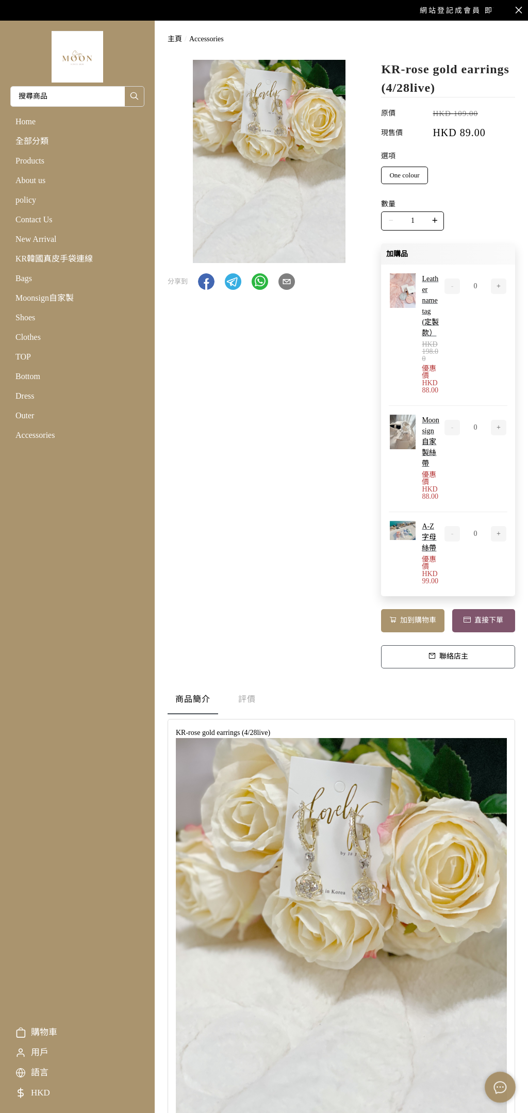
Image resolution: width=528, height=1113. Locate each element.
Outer (24, 415)
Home (25, 121)
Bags (23, 278)
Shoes (25, 317)
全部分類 (31, 141)
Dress (24, 395)
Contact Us (34, 219)
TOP (23, 356)
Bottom (27, 376)
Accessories (35, 435)
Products (29, 160)
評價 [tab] (247, 699)
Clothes (28, 337)
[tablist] (341, 701)
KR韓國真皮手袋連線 (54, 258)
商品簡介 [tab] (192, 699)
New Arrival (36, 239)
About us (30, 180)
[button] (206, 281)
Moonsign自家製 (44, 297)
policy (25, 199)
